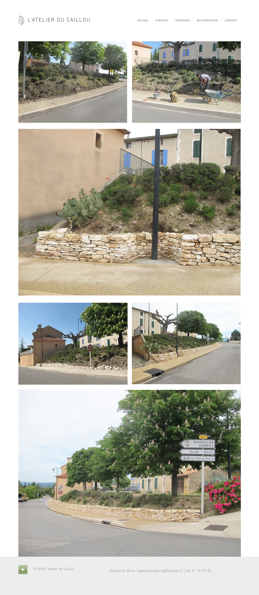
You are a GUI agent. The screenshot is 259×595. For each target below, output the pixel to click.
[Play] (22, 569)
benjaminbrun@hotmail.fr (161, 570)
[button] (182, 20)
